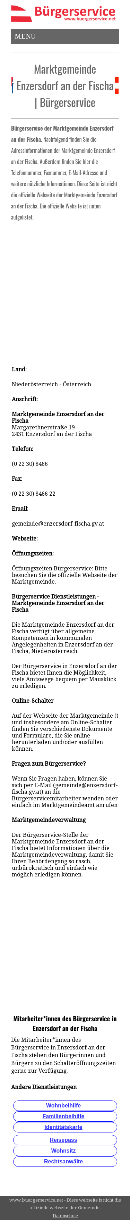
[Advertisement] (65, 291)
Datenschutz (65, 1215)
